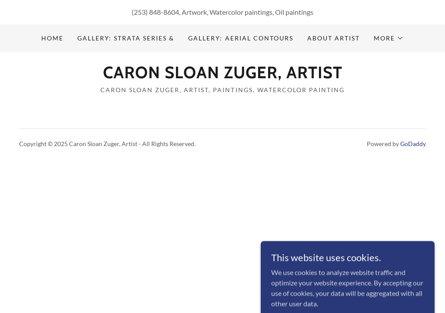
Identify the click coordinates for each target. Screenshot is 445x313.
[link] (222, 75)
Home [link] (52, 38)
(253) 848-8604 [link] (155, 12)
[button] (389, 38)
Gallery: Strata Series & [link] (125, 38)
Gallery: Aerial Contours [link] (240, 38)
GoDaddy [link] (413, 143)
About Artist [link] (333, 38)
